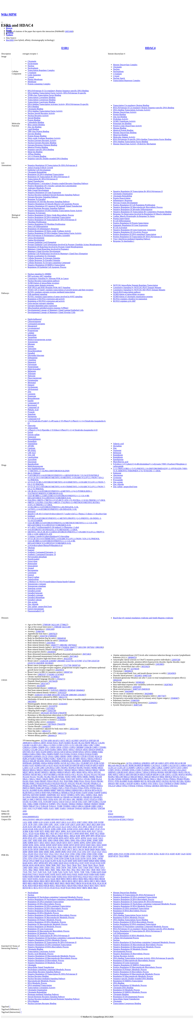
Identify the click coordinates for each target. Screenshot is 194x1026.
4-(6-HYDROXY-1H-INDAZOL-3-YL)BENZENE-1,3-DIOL (53, 530)
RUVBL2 (180, 781)
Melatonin (32, 371)
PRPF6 (32, 788)
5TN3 (30, 858)
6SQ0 (61, 863)
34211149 (55, 625)
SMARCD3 (88, 797)
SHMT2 (89, 795)
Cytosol (31, 77)
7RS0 (63, 870)
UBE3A (80, 806)
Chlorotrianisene (34, 321)
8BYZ (98, 881)
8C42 (99, 883)
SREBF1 (79, 799)
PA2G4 (99, 779)
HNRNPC (77, 761)
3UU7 (94, 831)
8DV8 (102, 885)
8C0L (94, 883)
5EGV (60, 847)
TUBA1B (44, 806)
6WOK (25, 865)
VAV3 (30, 808)
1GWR (52, 822)
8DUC (52, 885)
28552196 (56, 695)
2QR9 (58, 829)
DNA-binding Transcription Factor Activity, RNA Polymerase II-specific (57, 93)
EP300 (75, 752)
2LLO (58, 827)
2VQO (132, 854)
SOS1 (56, 799)
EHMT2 (50, 752)
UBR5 (93, 806)
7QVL (25, 870)
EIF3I (62, 752)
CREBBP (79, 747)
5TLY (67, 854)
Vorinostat (117, 450)
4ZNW (83, 838)
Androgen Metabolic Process (39, 188)
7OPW (74, 867)
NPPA (79, 777)
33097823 (53, 634)
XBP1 (57, 808)
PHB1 (70, 781)
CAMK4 (182, 765)
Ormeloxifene (33, 579)
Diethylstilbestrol (35, 319)
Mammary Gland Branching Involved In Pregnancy (48, 249)
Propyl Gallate (33, 577)
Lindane (31, 333)
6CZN (64, 861)
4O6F (78, 836)
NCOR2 (47, 777)
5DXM (48, 845)
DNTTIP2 (27, 752)
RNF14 (38, 792)
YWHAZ (148, 786)
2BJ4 (98, 824)
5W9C (94, 858)
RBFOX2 (61, 790)
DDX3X (78, 749)
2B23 (93, 824)
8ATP (75, 876)
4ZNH (55, 838)
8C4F (104, 883)
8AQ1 (69, 874)
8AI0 (104, 872)
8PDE (126, 856)
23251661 (50, 708)
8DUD (58, 885)
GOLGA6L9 (181, 770)
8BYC (58, 881)
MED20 (67, 770)
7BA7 (79, 865)
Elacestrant (32, 462)
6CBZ (47, 861)
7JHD (25, 867)
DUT (33, 752)
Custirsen (31, 448)
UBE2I (74, 806)
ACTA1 (129, 763)
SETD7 (64, 795)
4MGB (60, 836)
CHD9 (52, 747)
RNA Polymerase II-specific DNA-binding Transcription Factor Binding (142, 139)
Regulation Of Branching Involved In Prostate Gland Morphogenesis (55, 247)
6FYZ (115, 856)
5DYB (77, 845)
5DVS (64, 842)
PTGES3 (73, 788)
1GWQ (46, 822)
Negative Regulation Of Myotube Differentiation (132, 209)
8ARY (53, 876)
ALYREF (75, 740)
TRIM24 (71, 804)
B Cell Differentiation (122, 221)
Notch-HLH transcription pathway (127, 292)
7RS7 (88, 870)
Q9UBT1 (70, 819)
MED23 (81, 770)
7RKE (35, 870)
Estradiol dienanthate (36, 597)
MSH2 (79, 772)
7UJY (70, 872)
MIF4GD (168, 777)
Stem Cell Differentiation (38, 226)
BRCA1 (94, 743)
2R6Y (92, 829)
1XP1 (35, 824)
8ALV (35, 874)
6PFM (41, 863)
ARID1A (36, 743)
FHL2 (44, 754)
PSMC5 (48, 788)
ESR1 (65, 48)
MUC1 (40, 774)
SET (58, 795)
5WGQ (32, 861)
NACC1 (183, 777)
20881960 (73, 695)
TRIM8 (101, 804)
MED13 (40, 770)
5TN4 (35, 858)
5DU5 (41, 842)
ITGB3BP (85, 763)
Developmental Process (122, 951)
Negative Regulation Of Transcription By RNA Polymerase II (52, 165)
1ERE (29, 822)
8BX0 (80, 879)
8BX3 (86, 879)
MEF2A (126, 777)
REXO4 (88, 790)
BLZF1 (125, 765)
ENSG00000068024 (116, 817)
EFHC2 (133, 770)
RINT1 (159, 781)
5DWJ (93, 842)
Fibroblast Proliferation (37, 222)
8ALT (30, 874)
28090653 (132, 657)
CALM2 (26, 745)
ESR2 (100, 752)
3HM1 (63, 831)
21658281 (51, 722)
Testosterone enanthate (37, 586)
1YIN (67, 824)
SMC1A (26, 799)
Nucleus (31, 66)
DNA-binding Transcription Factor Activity (45, 111)
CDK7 (91, 745)
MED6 (102, 770)
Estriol (30, 432)
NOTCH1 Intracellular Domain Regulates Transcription (135, 285)
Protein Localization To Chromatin (42, 256)
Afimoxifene (33, 428)
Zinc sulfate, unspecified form (40, 606)
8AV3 (96, 876)
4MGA (54, 836)
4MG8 (42, 836)
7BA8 (84, 865)
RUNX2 (165, 781)
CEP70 (173, 768)
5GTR (30, 849)
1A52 (25, 822)
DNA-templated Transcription (40, 985)
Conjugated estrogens (36, 324)
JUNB (96, 763)
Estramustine (33, 380)
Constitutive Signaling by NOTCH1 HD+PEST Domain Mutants (139, 290)
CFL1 (47, 747)
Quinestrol (32, 437)
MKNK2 (53, 772)
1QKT (79, 822)
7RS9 (98, 870)
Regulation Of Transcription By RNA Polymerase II (48, 177)
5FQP (79, 847)
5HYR (35, 849)
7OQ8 (85, 867)
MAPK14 (72, 768)
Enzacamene (33, 566)
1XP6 (40, 824)
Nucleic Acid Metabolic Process (40, 954)
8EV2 (36, 888)
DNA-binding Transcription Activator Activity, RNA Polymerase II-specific (58, 104)
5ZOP (110, 856)
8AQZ (86, 874)
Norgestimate (33, 367)
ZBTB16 (86, 808)
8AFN (99, 872)
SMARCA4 (68, 797)
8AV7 (25, 879)
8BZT (73, 883)
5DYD (82, 845)
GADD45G (37, 756)
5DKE (61, 840)
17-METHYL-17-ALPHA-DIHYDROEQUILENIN (48, 471)
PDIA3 (50, 781)
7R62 (30, 870)
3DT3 (41, 831)
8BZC (41, 883)
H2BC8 (60, 759)
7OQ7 (80, 867)
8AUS (85, 876)
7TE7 (30, 872)
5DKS (72, 840)
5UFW (83, 858)
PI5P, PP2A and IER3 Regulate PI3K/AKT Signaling (49, 287)
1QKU (85, 822)
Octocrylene (32, 561)
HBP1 (77, 759)
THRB (35, 804)
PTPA (117, 781)
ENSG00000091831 (31, 817)
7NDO (47, 867)
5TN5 (40, 858)
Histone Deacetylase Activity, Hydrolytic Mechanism (134, 144)
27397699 (68, 649)
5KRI (36, 852)
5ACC (100, 838)
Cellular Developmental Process (126, 938)
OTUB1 (87, 779)
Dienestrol (32, 362)
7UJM (54, 872)
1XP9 (45, 824)
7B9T (58, 865)
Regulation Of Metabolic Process (41, 933)
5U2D (77, 858)
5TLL (25, 854)
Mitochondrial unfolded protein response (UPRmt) (48, 308)
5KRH (30, 852)
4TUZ (29, 838)
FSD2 (152, 770)
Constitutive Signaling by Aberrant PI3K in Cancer (48, 278)
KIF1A (45, 765)
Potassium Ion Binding (122, 123)
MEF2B (133, 777)
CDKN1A (27, 747)
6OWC (30, 863)
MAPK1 (64, 768)
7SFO (103, 870)
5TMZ (101, 856)
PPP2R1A (54, 786)
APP (152, 763)
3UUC (25, 833)
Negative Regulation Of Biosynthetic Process (46, 960)
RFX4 (94, 790)
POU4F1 (79, 783)
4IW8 (81, 833)
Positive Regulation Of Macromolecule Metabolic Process (51, 917)
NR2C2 (32, 779)
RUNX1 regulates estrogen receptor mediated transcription (51, 292)
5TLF (99, 852)
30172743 (57, 647)
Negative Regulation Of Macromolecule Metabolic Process (51, 956)
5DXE (31, 845)
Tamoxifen (32, 349)
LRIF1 (58, 768)
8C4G (25, 885)
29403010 (145, 689)
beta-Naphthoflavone (36, 468)
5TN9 (61, 858)
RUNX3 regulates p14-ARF (124, 301)
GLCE (44, 756)
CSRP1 (95, 747)
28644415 (52, 735)
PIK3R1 (100, 781)
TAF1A (68, 802)
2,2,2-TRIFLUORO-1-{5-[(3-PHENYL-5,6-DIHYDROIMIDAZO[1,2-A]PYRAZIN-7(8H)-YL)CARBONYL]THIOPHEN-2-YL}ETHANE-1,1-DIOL (150, 469)
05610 (110, 814)
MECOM (119, 777)
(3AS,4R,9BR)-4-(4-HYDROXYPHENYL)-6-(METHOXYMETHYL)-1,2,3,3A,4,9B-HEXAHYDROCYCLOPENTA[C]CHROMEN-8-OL (63, 524)
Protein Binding (34, 120)
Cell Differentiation (121, 933)
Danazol (31, 385)
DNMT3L (99, 749)
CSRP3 (185, 768)
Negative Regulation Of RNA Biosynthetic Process (48, 947)
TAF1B (74, 802)
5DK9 (50, 840)
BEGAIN (112, 765)
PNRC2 (33, 783)
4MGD (72, 836)
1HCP (58, 822)
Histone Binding (119, 128)
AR (97, 740)
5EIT (75, 847)
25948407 (175, 698)
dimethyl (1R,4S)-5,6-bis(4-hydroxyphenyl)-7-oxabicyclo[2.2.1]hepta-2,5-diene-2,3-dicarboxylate (67, 514)
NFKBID (126, 779)
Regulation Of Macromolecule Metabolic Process (47, 924)
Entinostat (117, 473)
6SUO (66, 863)
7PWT (91, 867)
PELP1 (56, 781)
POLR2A (48, 783)
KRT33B (129, 774)
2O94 (115, 854)
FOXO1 (74, 754)
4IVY (71, 833)
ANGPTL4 (83, 740)
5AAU (89, 838)
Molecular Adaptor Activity (124, 137)
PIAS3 (93, 781)
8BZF (57, 883)
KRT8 (101, 765)
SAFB (84, 792)
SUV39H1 (33, 802)
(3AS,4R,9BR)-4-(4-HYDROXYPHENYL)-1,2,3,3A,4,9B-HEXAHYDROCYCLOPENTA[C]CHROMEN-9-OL (52, 542)
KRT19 (96, 765)
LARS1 (26, 768)
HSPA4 (44, 763)
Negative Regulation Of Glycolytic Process (130, 232)
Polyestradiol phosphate (37, 557)
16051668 (69, 31)
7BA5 (69, 865)
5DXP (54, 845)
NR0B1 (85, 777)
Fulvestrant (32, 364)
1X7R (30, 824)
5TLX (61, 854)
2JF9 (49, 827)
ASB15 (161, 763)
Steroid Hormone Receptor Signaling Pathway (46, 208)
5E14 (40, 847)
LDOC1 (168, 774)
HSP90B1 (37, 763)
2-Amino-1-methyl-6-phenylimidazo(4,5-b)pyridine (48, 536)
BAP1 (61, 743)
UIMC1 (100, 806)
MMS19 (60, 772)
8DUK (81, 885)
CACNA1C (156, 765)
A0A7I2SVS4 (113, 819)
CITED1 (65, 747)
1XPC (50, 824)
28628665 (61, 717)
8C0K (89, 883)
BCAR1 (74, 743)
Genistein (31, 394)
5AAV (95, 838)
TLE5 (161, 783)
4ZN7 (45, 838)
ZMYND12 (164, 786)
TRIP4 (25, 806)
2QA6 (100, 827)
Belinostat (117, 453)
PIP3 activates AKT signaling (39, 276)
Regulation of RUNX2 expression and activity (46, 299)
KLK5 (56, 765)
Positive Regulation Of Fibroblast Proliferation (46, 224)
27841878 (62, 713)
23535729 (95, 661)
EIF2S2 (57, 752)
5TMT (77, 856)
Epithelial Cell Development (39, 170)
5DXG (36, 845)
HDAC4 (150, 48)
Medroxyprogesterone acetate (39, 339)
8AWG (36, 879)
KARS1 (26, 765)
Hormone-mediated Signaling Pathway (43, 994)
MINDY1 (45, 772)
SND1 (45, 799)
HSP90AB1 (27, 763)
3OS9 (78, 831)
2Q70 (95, 827)
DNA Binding (33, 106)
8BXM (102, 879)
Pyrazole (31, 412)
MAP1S (181, 774)
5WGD (25, 861)
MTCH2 (97, 772)
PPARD (180, 779)
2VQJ (120, 854)
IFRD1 (175, 772)
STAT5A (93, 799)
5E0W (30, 847)
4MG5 (25, 836)
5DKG (67, 840)
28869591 (63, 690)
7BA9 (90, 865)
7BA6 (74, 865)
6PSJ (51, 863)
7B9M (47, 865)
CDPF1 (147, 768)
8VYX (47, 888)
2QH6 (53, 829)
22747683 (59, 674)
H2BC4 (33, 759)
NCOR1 (40, 777)
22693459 (137, 687)
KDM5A (38, 765)
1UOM (100, 822)
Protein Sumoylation (121, 218)
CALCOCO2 (173, 765)
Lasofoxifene (33, 457)
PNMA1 (172, 779)
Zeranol (31, 568)
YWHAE (132, 786)
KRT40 (156, 774)
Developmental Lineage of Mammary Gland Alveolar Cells (51, 312)
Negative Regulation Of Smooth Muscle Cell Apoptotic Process (53, 204)
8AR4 (91, 874)
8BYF (75, 881)
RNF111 (31, 792)
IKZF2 (181, 772)
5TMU (83, 856)
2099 (25, 811)
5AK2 (25, 840)
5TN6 (45, 858)
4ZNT (66, 838)
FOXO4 (88, 754)
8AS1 (65, 876)
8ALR (25, 874)
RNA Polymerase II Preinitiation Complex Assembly (49, 235)
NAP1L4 (68, 774)
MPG (74, 772)
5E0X (35, 847)
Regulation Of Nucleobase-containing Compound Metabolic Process (55, 897)
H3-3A (66, 759)
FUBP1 (95, 754)
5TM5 (94, 854)
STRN (100, 799)
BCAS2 (81, 743)
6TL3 (77, 863)
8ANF (52, 874)
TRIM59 (94, 804)
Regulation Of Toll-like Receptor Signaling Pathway (49, 201)
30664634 (61, 638)
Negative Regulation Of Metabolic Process (45, 963)
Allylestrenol (33, 389)
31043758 (43, 636)
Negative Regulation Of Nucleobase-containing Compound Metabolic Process (59, 938)
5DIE (40, 840)
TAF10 (61, 802)
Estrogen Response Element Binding (42, 145)
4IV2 (57, 833)
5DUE (47, 842)
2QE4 (36, 829)
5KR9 (92, 849)
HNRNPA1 (56, 761)
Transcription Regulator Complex (41, 70)
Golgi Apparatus (34, 75)
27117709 (87, 661)
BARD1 (67, 743)
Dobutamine (33, 358)
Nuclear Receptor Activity (38, 116)
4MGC (66, 836)
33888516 (52, 688)
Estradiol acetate (34, 591)
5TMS (71, 856)
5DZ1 (93, 845)
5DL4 (78, 840)
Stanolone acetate (35, 588)
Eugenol (31, 550)
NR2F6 (45, 779)
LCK (31, 768)
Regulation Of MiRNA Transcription (128, 981)
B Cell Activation (120, 227)
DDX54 (92, 749)
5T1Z (79, 852)
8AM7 (47, 874)
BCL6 (177, 763)
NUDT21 (79, 779)
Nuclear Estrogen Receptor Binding (42, 143)
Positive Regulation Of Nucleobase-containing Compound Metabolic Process (59, 899)
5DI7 (30, 840)
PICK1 (166, 779)
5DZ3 (98, 845)
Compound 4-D (34, 419)
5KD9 (86, 849)
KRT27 (116, 774)
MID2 (161, 777)
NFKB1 (61, 777)
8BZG (62, 883)
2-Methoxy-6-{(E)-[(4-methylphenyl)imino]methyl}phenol (51, 582)
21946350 (135, 700)
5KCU (75, 849)
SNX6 (50, 799)
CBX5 (189, 765)
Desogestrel (32, 326)
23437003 (50, 643)
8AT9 (70, 876)
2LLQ (63, 827)
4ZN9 (50, 838)
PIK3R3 (26, 783)
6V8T (87, 863)
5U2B (72, 858)
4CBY (177, 854)
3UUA (99, 831)
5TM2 (77, 854)
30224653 (138, 675)
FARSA (32, 754)
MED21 (74, 770)
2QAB (30, 829)
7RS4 (83, 870)
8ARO (25, 876)
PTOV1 (111, 781)
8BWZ (75, 879)
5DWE (76, 842)
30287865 (168, 684)
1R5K (90, 822)
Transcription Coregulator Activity (41, 988)
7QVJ (102, 867)
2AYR (78, 824)
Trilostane (32, 373)
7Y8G (87, 872)
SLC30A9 (27, 797)
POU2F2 (71, 783)
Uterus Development (36, 238)
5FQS (90, 847)
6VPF (103, 863)
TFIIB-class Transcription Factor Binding (44, 95)
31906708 (40, 631)
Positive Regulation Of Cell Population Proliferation (134, 205)
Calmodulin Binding (36, 122)
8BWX (69, 879)
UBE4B (87, 806)
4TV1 (35, 838)
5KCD (53, 849)
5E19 (50, 847)
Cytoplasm (32, 73)
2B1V (83, 824)
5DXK (42, 845)
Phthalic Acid (33, 410)
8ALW (41, 874)
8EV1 (30, 888)
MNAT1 (67, 772)
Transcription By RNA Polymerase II (43, 179)
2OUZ (74, 827)
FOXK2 (67, 754)
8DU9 (41, 885)
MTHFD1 (27, 774)
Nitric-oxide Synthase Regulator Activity (44, 138)
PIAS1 (82, 781)
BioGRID (10, 40)
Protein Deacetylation (122, 198)
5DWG (82, 842)
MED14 (47, 770)
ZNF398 (101, 808)
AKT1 (62, 740)
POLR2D (56, 783)
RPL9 (49, 792)
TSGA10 (111, 786)
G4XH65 (47, 819)
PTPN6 (93, 788)
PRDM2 (68, 786)
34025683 (32, 701)
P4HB (93, 779)
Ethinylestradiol (34, 369)
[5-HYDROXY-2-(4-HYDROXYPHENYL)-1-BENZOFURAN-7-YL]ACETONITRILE (63, 475)
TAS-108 (31, 455)
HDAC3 (84, 759)
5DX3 (99, 842)
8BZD (46, 883)
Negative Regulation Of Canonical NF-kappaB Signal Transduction (55, 206)
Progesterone (33, 330)
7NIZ (69, 867)
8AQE (80, 874)
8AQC (75, 874)
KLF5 (50, 765)
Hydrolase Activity (120, 119)
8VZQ (68, 888)
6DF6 (75, 861)
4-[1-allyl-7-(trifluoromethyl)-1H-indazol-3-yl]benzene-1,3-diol (53, 527)
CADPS (164, 765)
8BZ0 (103, 881)
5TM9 (36, 856)
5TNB (66, 858)
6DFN (80, 861)
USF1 (25, 808)
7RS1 (68, 870)
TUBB (59, 806)
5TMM (48, 856)
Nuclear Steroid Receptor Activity (41, 113)
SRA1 (68, 799)
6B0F (37, 861)
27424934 (65, 647)
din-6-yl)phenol (34, 473)
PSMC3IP (40, 788)
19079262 (72, 645)
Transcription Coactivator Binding (41, 102)
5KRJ (41, 852)
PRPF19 (26, 788)
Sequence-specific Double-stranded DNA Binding (48, 158)
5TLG (104, 852)
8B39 (58, 879)
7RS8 (93, 870)
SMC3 (32, 799)
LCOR (36, 768)
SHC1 (83, 795)
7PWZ (97, 867)
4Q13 (103, 836)
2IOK (44, 827)
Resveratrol (32, 405)
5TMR (65, 856)
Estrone (31, 346)
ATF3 (166, 763)
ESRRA (26, 754)
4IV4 (61, 833)
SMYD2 (38, 799)
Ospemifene (32, 444)
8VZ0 (52, 888)
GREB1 (63, 756)
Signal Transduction (36, 181)
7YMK (93, 872)
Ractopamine (33, 570)
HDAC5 (98, 759)
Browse (9, 28)
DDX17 (72, 749)
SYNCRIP (47, 802)
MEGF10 (155, 777)
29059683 (61, 661)
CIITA (178, 768)
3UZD (162, 854)
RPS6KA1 (56, 792)
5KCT (69, 849)
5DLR (83, 840)
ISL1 (78, 763)
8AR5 (96, 874)
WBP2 (40, 808)
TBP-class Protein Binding (38, 131)
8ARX (48, 876)
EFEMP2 (125, 770)
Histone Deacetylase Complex (125, 65)
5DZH (104, 845)
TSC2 (37, 806)
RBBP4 (47, 790)
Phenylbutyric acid (120, 462)
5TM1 (72, 854)
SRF (117, 783)
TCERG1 (96, 802)
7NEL (52, 867)
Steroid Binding (34, 118)
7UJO (60, 872)
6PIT (46, 863)
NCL (74, 774)
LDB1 (42, 768)
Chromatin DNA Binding (123, 988)
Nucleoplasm (33, 68)
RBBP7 (53, 790)
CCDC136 (121, 768)
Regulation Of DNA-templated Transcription (46, 174)
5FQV (100, 847)
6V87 (82, 863)
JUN (91, 763)
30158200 (41, 686)
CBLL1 (46, 745)
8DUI (75, 885)
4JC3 (97, 833)
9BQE (90, 888)
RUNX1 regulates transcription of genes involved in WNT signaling (55, 296)
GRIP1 (69, 756)
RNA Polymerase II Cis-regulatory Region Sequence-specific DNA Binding (58, 91)
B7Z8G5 (123, 819)
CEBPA (34, 747)
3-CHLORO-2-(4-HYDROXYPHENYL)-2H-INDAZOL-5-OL (53, 507)
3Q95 (89, 831)
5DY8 (71, 845)
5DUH (59, 842)
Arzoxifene (32, 459)
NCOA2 (87, 774)
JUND (101, 763)
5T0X (74, 852)
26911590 (82, 647)
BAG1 (55, 743)
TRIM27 (183, 783)
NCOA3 (94, 774)
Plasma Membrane (35, 79)
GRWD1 (76, 756)
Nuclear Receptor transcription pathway (44, 281)
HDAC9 (26, 761)
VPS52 (125, 786)
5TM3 (83, 854)
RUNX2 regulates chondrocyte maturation (130, 299)
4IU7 (48, 833)
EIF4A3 (69, 752)
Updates (9, 35)
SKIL (95, 795)
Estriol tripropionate (36, 609)
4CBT (172, 854)
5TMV (89, 856)
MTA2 (90, 772)
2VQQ (138, 854)
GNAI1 (51, 756)
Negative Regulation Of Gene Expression (44, 192)
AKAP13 (56, 740)
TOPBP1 (52, 804)
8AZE (53, 879)
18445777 (55, 645)
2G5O (29, 827)
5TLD (93, 852)
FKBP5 (56, 754)
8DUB (46, 885)
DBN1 (59, 749)
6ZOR (37, 865)
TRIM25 (79, 804)
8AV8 (30, 879)
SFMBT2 (71, 795)
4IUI (52, 833)
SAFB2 (90, 792)
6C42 (42, 861)
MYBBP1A (53, 774)
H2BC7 (53, 759)
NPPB (140, 779)
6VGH (92, 863)
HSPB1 (57, 763)
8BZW (79, 883)
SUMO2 (144, 783)
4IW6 (76, 833)
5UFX (88, 858)
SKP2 (100, 795)
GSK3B (119, 772)
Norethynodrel (33, 559)
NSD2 (62, 779)
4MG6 (31, 836)
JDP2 (110, 774)
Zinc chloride (33, 604)
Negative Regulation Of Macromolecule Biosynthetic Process (138, 207)
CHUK (58, 747)
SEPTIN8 (35, 795)
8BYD (64, 881)
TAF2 (80, 802)
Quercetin (32, 425)
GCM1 (164, 770)
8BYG (81, 881)
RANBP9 (33, 790)
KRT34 (136, 774)
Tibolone (31, 548)
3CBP (36, 831)
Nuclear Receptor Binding (38, 976)
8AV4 (102, 876)
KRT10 (83, 765)
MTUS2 (176, 777)
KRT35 (143, 774)
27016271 (60, 679)
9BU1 (95, 888)
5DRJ (25, 842)
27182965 (51, 674)
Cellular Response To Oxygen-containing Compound (49, 263)
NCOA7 (33, 777)
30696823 (128, 671)
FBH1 (38, 754)
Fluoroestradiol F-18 (36, 611)
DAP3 (47, 749)
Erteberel (31, 516)
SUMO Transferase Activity (124, 121)
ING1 (73, 763)
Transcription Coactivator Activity (41, 951)
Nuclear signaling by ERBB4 (39, 274)
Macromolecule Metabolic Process (41, 981)
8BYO (86, 881)
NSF (73, 779)
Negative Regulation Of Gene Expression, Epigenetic (134, 230)
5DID (35, 840)
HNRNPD (86, 761)
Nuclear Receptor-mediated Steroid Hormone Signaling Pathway (54, 195)
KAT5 (31, 765)
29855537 (42, 674)
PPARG (186, 779)
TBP (90, 802)
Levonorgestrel (34, 328)
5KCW (81, 849)
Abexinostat (118, 475)
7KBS (30, 867)
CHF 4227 (32, 453)
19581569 (50, 629)
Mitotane (31, 344)
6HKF (97, 861)
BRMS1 (147, 765)
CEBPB (41, 747)
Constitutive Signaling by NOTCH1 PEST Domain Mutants (137, 287)
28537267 (45, 683)
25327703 (70, 661)
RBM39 (75, 790)
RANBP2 (123, 781)
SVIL (40, 802)
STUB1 (26, 802)
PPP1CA (46, 786)
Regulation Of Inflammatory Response (43, 229)
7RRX (47, 870)
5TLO (35, 854)
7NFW (63, 867)
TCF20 (103, 802)
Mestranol (32, 382)
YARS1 (63, 808)
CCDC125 (112, 768)
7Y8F (82, 872)
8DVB (25, 888)
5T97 (89, 852)
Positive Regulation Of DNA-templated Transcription (49, 217)
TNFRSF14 (43, 804)
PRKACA (76, 786)
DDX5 (85, 749)
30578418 (53, 681)
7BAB (101, 865)
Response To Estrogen (37, 213)
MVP (45, 774)
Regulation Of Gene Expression (40, 929)
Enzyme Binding (34, 134)
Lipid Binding (33, 129)
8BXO (31, 881)
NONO (68, 777)
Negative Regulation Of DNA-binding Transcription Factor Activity (55, 211)
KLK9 (61, 765)
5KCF (64, 849)
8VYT (41, 888)
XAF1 (51, 808)
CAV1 (39, 745)
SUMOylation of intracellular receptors (43, 283)
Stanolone (32, 414)
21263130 (44, 661)
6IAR (25, 863)
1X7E (25, 824)
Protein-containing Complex (39, 84)
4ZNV (77, 838)
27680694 (52, 636)
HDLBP (33, 761)
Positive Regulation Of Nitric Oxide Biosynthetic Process (51, 215)
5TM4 (88, 854)
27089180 (47, 625)
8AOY (58, 874)
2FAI (103, 824)
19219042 (49, 663)
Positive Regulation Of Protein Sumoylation (131, 223)
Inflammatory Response (122, 200)
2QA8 (25, 829)
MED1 (100, 768)
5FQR (84, 847)
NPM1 (74, 777)
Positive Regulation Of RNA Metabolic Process (47, 922)
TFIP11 (155, 783)
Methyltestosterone (35, 466)
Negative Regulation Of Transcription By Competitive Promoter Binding (142, 212)
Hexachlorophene (35, 351)
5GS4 (25, 849)
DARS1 (53, 749)
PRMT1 (92, 786)
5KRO (63, 852)
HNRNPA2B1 (67, 761)
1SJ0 (95, 822)
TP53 (58, 804)
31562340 (64, 695)
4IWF (92, 833)
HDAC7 (139, 772)
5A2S (183, 854)
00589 (25, 814)
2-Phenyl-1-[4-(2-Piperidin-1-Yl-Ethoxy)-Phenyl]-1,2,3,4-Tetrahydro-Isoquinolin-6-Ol (63, 430)
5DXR (65, 845)
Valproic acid (118, 444)
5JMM (41, 849)
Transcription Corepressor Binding (42, 100)
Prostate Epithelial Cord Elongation (42, 242)
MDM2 (94, 768)
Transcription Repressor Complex (126, 80)
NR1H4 (99, 777)
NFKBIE (133, 779)
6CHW (53, 861)
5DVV (70, 842)
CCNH (59, 745)
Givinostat (117, 477)
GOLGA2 (172, 770)
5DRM (30, 842)
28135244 (45, 713)
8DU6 (30, 885)
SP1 (60, 799)
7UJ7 (35, 872)
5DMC (89, 840)
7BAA (95, 865)
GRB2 (56, 756)
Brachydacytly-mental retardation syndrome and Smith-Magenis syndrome (143, 618)
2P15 (80, 827)
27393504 (61, 720)
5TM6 (100, 854)
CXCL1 (41, 749)
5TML (41, 856)
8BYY (92, 881)
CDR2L (159, 768)
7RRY (52, 870)
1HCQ (63, 822)
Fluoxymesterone (35, 378)
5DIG (45, 840)
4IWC (86, 833)
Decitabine (117, 446)
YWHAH (70, 808)
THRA (30, 804)
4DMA (42, 833)
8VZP (62, 888)
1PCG (73, 822)
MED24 (88, 770)
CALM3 (33, 745)
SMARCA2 (58, 797)
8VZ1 (57, 888)
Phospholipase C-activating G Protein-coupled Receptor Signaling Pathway (58, 183)
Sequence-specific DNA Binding (41, 149)
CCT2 (71, 745)
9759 (110, 811)
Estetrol (31, 575)
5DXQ (60, 845)
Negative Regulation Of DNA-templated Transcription (49, 945)
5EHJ (65, 847)
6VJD (97, 863)
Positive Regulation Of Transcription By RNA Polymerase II (52, 220)
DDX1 (65, 749)
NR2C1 (26, 779)
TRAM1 (64, 804)
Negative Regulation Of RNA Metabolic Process (47, 940)
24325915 (59, 670)
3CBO (31, 831)
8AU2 (80, 876)
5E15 (45, 847)
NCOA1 (80, 774)
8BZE (51, 883)
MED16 (53, 770)
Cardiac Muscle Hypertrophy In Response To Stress (134, 216)
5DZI (25, 847)
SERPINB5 (51, 795)
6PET (36, 863)
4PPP (88, 836)
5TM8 (30, 856)
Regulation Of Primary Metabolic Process (44, 920)
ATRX (172, 763)
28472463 (86, 654)
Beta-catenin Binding (36, 125)
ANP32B (92, 740)
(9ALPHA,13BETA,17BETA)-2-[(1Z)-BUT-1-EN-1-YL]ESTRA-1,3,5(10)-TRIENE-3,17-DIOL (66, 500)
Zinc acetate (32, 602)
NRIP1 (51, 779)
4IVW (66, 833)
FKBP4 (50, 754)
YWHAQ (78, 808)
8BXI (96, 879)
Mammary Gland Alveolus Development (44, 251)
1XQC (56, 824)
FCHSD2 (145, 770)
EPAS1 (81, 752)
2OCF (69, 827)
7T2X (25, 872)
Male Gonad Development (38, 190)
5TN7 (51, 858)
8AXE (41, 879)
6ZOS (42, 865)
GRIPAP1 (112, 772)
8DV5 (92, 885)
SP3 (64, 799)
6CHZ (59, 861)
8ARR (36, 876)
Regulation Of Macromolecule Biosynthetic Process (48, 931)
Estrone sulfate (34, 435)
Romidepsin (118, 455)
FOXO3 (81, 754)
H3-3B (72, 759)
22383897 (53, 661)
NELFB (54, 777)
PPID (40, 786)
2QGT (41, 829)
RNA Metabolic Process (37, 983)
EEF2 (38, 752)
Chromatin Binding (35, 109)
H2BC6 (47, 759)
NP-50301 (32, 450)
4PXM (98, 836)
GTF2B (83, 756)
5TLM (30, 854)
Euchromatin (33, 63)
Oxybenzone (33, 387)
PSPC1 (61, 788)
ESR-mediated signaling (37, 294)
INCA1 (187, 772)
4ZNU (72, 838)
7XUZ (121, 856)
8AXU (47, 879)
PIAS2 (87, 781)
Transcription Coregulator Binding (41, 97)
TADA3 (55, 802)
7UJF (49, 872)
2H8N (110, 854)
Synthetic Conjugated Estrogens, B (42, 554)
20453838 (40, 663)
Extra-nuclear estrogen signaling (41, 303)
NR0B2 (92, 777)
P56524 (130, 819)
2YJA (102, 829)
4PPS (92, 836)
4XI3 (40, 838)
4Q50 (25, 838)
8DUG (64, 885)
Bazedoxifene (33, 464)
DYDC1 (118, 770)
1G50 (40, 822)
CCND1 (52, 745)
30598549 (72, 690)
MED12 (32, 770)
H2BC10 (26, 759)
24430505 (51, 652)
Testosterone (33, 342)
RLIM (25, 792)
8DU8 (35, 885)
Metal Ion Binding (35, 152)
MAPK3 (80, 768)
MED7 (25, 772)
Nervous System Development (125, 203)
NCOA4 (101, 774)
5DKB (55, 840)
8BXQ (36, 881)
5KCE (58, 849)
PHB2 (76, 781)
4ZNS (61, 838)
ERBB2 (94, 752)
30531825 (145, 666)
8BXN (25, 881)
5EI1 (70, 847)
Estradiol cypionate (35, 595)
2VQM (126, 854)
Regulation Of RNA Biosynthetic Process (44, 904)
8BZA (30, 883)
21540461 (55, 677)
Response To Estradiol (37, 199)
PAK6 (37, 781)
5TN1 (25, 858)
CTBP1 (111, 770)
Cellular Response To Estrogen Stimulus (44, 258)
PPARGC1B (28, 786)
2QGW (47, 829)
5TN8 (56, 858)
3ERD (47, 831)
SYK (150, 783)
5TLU (51, 854)
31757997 (78, 661)
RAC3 (99, 788)
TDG (25, 804)
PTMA (80, 788)
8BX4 (91, 879)
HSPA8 (50, 763)
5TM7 (25, 856)
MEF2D (147, 777)
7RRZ (58, 870)
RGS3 (99, 790)
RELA (81, 790)
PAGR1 (26, 781)
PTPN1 (87, 788)
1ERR (35, 822)
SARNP (97, 792)
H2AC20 (98, 756)
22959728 (176, 660)
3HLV (57, 831)
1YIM (61, 824)
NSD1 (57, 779)
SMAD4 (49, 797)
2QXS (75, 829)
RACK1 (26, 790)
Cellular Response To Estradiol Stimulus (44, 260)
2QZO (81, 829)
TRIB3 (176, 783)
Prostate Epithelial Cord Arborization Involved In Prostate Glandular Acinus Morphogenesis (65, 244)
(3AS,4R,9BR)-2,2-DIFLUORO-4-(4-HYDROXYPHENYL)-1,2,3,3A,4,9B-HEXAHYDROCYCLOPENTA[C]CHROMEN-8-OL (58, 497)
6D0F (70, 861)
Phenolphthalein (34, 439)
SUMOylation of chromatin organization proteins (133, 296)
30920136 (117, 680)
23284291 (153, 703)
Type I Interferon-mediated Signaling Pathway (131, 239)
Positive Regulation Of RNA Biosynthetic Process (48, 908)
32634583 (171, 673)
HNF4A (48, 761)
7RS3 (78, 870)
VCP (35, 808)
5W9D (100, 858)
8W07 (79, 888)
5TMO (54, 856)
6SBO (55, 863)
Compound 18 (33, 407)
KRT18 (89, 765)
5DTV (36, 842)
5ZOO (188, 854)
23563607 (81, 695)
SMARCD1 (78, 797)
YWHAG (140, 786)
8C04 (84, 883)
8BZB (35, 883)
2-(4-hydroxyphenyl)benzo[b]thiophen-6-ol (45, 545)
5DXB (25, 845)
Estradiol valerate (35, 600)
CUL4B (34, 749)
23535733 (32, 663)
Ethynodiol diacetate (36, 355)
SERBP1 (42, 795)
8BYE (70, 881)
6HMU (103, 861)
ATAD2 (49, 743)
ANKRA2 (137, 763)
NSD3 (68, 779)
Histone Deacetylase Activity (125, 112)
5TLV (56, 854)
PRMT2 (99, 786)
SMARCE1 (97, 797)
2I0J (35, 827)
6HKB (91, 861)
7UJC (44, 872)
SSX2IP (129, 783)
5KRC (103, 849)
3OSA (83, 831)
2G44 (25, 827)
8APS (64, 874)
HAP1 (125, 772)
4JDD (102, 833)
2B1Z (88, 824)
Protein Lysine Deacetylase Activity (127, 126)
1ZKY (72, 824)
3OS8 (73, 831)
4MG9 (48, 836)
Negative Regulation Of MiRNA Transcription (46, 265)
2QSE (63, 829)
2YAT (97, 829)
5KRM (57, 852)
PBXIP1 (43, 781)
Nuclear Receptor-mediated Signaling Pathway (46, 978)
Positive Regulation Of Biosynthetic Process (45, 911)
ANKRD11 (145, 763)
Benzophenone (34, 398)
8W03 (73, 888)
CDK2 (85, 745)
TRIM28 (86, 804)
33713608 (47, 695)
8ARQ (31, 876)
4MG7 (36, 836)
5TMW (95, 856)
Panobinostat (118, 459)
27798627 (63, 625)
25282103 (39, 695)
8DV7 (97, 885)
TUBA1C (52, 806)
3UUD (31, 833)
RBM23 (68, 790)
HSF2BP (168, 772)
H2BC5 (40, 759)
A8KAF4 (39, 819)
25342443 (63, 704)
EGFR (43, 752)
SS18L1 (122, 783)
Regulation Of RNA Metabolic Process (43, 913)
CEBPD (166, 768)
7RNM (41, 870)
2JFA (53, 827)
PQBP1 (62, 786)
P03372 (62, 819)
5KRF (25, 852)
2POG (85, 827)
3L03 (68, 831)
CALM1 (101, 743)
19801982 (63, 645)
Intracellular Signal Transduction (41, 967)
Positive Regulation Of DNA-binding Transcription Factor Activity (54, 233)
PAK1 (31, 781)
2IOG (39, 827)
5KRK (46, 852)
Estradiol (31, 353)
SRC (74, 799)
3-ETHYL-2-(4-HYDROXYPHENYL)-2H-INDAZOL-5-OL (52, 509)
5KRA (97, 849)
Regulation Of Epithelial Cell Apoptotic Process (47, 267)
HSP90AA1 (95, 761)
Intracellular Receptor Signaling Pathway (44, 972)
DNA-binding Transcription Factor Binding (130, 142)
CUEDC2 (26, 749)
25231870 (53, 706)
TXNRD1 (67, 806)
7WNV (76, 872)
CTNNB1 (102, 747)
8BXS (42, 881)
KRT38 (149, 774)
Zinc (29, 392)
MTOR (34, 774)
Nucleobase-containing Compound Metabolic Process (49, 969)
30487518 (147, 675)
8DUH (70, 885)
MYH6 (61, 774)
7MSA (35, 867)
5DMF (95, 840)
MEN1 (31, 772)
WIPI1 (46, 808)
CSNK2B (87, 747)
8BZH (67, 883)
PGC (61, 781)
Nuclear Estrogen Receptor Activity (42, 140)
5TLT (46, 854)
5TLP (41, 854)
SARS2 (104, 792)
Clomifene (32, 360)
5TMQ (60, 856)
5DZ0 (88, 845)
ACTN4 (44, 740)
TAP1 (85, 802)
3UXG (156, 854)
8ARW (42, 876)
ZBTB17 (94, 808)
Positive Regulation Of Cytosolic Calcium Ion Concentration (52, 186)
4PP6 (83, 836)
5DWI (88, 842)
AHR (50, 740)
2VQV (144, 854)
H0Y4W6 (55, 819)
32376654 (135, 669)
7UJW (65, 872)
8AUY (91, 876)
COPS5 (72, 747)
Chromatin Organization (123, 194)
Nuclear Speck (119, 78)
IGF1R (63, 763)
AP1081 (31, 446)
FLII (62, 754)
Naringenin (32, 416)
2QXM (69, 829)
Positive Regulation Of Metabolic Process (44, 926)
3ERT (52, 831)
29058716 (76, 665)
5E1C (54, 847)
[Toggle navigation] (2, 22)
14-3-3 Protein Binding (37, 156)
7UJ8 (40, 872)
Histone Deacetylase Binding (125, 132)
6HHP (85, 861)
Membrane (32, 82)
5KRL (52, 852)
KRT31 (122, 774)
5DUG (53, 842)
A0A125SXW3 (29, 819)
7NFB (57, 867)
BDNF (87, 743)
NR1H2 (146, 779)
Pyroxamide (118, 480)
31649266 (46, 726)
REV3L (144, 781)
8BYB (53, 881)
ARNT (43, 743)
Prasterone (32, 396)
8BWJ (63, 879)
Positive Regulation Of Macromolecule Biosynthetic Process (52, 915)
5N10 (69, 852)
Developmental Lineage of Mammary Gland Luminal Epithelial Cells (56, 310)
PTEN (67, 788)
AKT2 (68, 740)
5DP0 (100, 840)
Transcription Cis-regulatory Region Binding (131, 105)
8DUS (86, 885)
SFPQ (77, 795)
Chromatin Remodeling (37, 172)
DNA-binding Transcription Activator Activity (131, 110)
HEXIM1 (40, 761)
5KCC (47, 849)
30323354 (68, 658)
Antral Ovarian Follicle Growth (40, 168)
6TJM (71, 863)
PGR (66, 781)
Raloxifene (32, 335)
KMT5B (75, 765)
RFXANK (151, 781)
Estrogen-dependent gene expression (42, 306)
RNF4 (44, 792)
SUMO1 (136, 783)
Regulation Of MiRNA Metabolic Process (130, 992)
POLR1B (40, 783)
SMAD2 (34, 797)
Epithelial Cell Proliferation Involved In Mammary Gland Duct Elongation (58, 254)
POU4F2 (87, 783)
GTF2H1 (90, 756)
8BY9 (47, 881)
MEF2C (140, 777)
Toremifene (32, 337)
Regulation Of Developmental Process (128, 997)
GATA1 (158, 770)
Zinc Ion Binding (34, 127)
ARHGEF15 (28, 743)
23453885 (159, 664)
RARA (40, 790)
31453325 (54, 690)
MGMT (38, 772)
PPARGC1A (96, 783)
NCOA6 (26, 777)
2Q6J (90, 827)
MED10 (26, 770)
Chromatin (32, 61)
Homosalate (32, 563)
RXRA (78, 792)
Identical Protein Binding (38, 147)
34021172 (63, 697)
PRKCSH (85, 786)
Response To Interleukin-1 (123, 241)
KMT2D (68, 765)
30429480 (129, 691)
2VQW (150, 854)
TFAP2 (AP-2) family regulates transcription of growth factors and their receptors (60, 290)
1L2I (69, 822)
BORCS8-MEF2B (136, 765)
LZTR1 (175, 774)
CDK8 (97, 745)
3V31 (167, 854)
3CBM (25, 831)
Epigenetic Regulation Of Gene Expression (130, 225)
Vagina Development (36, 240)
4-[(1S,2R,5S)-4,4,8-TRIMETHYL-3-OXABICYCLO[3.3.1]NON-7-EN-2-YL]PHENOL (64, 539)
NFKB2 (118, 779)
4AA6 (36, 833)
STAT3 (86, 799)
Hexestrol (31, 511)
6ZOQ (31, 865)
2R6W (86, 829)
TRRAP (31, 806)
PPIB (35, 786)
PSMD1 (54, 788)
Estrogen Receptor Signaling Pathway (43, 197)
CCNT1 (65, 745)
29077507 (161, 696)
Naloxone (31, 376)
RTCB (73, 792)
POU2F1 (64, 783)
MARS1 (87, 768)
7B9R (53, 865)
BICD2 (119, 765)
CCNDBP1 (130, 768)
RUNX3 (173, 781)
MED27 (95, 770)
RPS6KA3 (65, 792)
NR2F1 (39, 779)
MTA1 (85, 772)
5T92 (84, 852)
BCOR (183, 763)
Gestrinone (32, 573)
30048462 (80, 690)
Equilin (31, 401)
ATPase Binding (34, 154)
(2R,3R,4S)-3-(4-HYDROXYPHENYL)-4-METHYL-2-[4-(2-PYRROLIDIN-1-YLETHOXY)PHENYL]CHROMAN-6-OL (60, 492)
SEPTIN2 (26, 795)
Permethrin (32, 441)
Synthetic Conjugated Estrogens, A (42, 552)
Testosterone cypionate (37, 584)
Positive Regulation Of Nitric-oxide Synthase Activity (49, 231)
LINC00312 (50, 768)
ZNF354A (174, 786)
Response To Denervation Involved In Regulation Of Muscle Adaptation (142, 214)
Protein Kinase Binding (37, 136)
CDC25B (78, 745)
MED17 (60, 770)
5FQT (95, 847)
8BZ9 (25, 883)
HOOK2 (160, 772)
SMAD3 (42, 797)
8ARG (102, 874)
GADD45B (27, 756)
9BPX (84, 888)
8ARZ (59, 876)
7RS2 (73, 870)
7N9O (41, 867)
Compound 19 (33, 403)
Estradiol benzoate (35, 593)
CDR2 (153, 768)
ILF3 (69, 763)
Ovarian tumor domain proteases (41, 285)
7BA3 (63, 865)
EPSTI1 (88, 752)
